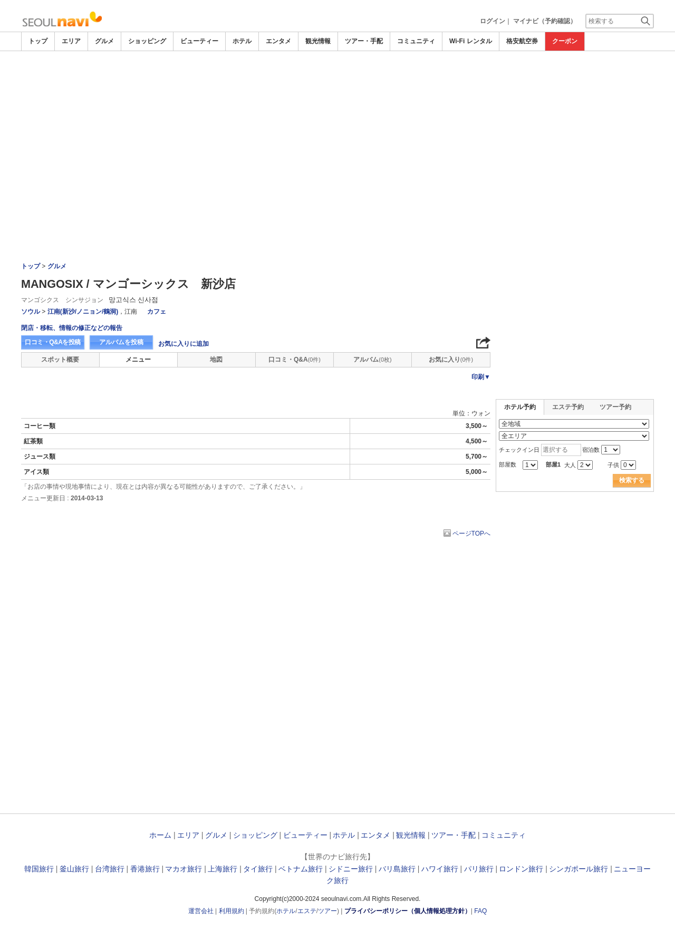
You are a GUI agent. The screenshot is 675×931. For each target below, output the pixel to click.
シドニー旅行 (351, 869)
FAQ (480, 911)
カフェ (156, 311)
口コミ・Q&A (294, 359)
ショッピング (147, 41)
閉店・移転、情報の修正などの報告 (71, 328)
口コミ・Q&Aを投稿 (53, 342)
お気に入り (451, 359)
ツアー (327, 911)
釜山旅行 (74, 869)
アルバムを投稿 (121, 342)
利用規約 (231, 911)
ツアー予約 (615, 407)
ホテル (242, 41)
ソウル (30, 311)
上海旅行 (222, 869)
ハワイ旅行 (439, 869)
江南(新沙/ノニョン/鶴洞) (83, 311)
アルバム (372, 359)
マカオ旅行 (183, 869)
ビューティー (199, 41)
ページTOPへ (471, 533)
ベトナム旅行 (300, 869)
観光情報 (318, 41)
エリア (71, 41)
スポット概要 (60, 359)
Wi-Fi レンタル (470, 41)
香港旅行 (145, 869)
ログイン (492, 21)
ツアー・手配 (364, 41)
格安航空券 (522, 41)
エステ (306, 911)
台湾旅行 (109, 869)
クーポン (564, 41)
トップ (37, 41)
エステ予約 (568, 407)
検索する (631, 480)
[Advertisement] (337, 130)
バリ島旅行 (397, 869)
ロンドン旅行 (521, 869)
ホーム (160, 835)
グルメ (104, 41)
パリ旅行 (479, 869)
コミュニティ (416, 41)
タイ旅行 (258, 869)
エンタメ (278, 41)
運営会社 (201, 911)
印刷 (480, 377)
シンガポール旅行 (578, 869)
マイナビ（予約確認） (544, 21)
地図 (216, 359)
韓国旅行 (39, 869)
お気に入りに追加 (183, 343)
